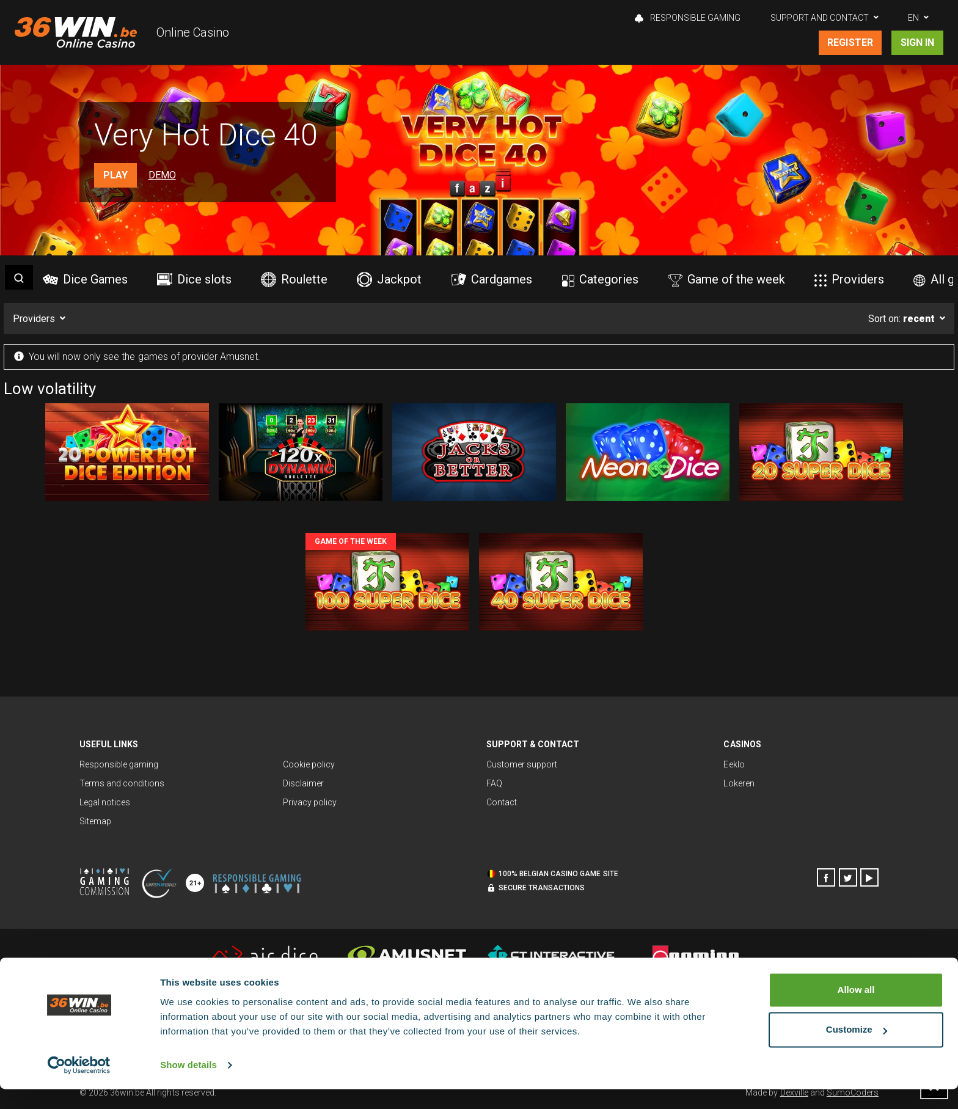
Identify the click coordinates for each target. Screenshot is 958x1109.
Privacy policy (310, 802)
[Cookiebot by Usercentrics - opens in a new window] (79, 1085)
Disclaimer (303, 783)
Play (115, 175)
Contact (501, 802)
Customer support (521, 764)
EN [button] (913, 18)
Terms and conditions (121, 783)
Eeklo (733, 764)
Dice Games (85, 279)
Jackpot (389, 279)
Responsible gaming (687, 18)
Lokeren (738, 783)
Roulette (294, 279)
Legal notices (104, 802)
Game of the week (726, 279)
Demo (162, 175)
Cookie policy (309, 764)
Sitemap (95, 821)
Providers (849, 279)
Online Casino (192, 32)
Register (849, 42)
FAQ (494, 783)
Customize (856, 1049)
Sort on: (901, 319)
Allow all (856, 1010)
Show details (188, 1085)
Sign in (917, 42)
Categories (600, 279)
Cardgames (491, 279)
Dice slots (194, 279)
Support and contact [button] (819, 18)
